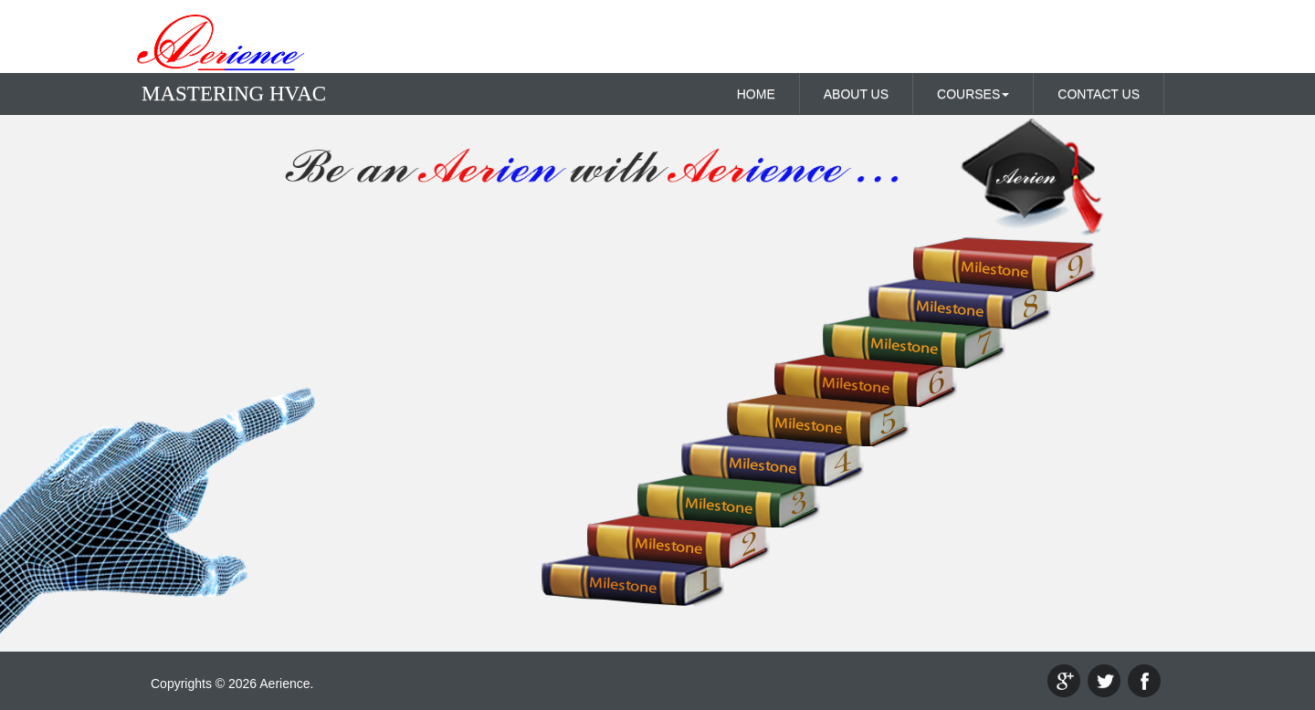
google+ (1063, 680)
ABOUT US (856, 94)
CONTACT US (1098, 94)
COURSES (973, 94)
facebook (1144, 680)
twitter (1104, 680)
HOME (756, 94)
